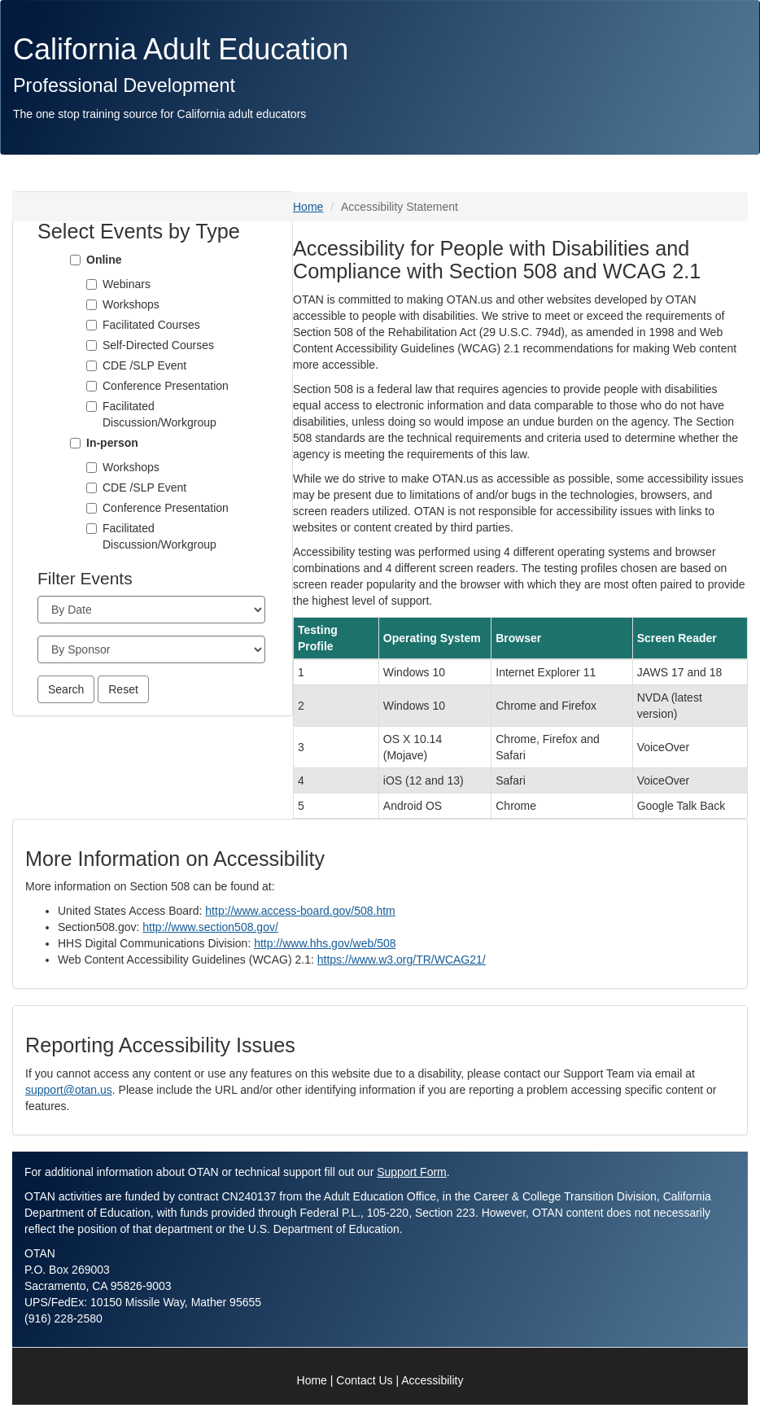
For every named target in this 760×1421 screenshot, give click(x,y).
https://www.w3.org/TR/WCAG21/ (401, 959)
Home (308, 206)
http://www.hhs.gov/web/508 (324, 943)
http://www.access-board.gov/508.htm (300, 910)
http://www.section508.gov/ (210, 926)
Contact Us (364, 1380)
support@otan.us (68, 1089)
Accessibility (432, 1380)
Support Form (412, 1171)
